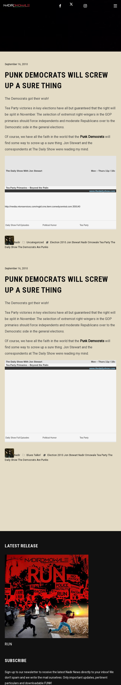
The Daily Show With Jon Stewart (24, 171)
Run (8, 644)
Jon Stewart (73, 242)
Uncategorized (35, 242)
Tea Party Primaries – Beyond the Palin (27, 187)
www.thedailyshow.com (102, 191)
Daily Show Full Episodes (17, 225)
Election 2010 (58, 242)
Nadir (17, 242)
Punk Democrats (92, 137)
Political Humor (50, 225)
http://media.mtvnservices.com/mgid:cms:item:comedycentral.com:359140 (42, 206)
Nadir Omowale (90, 242)
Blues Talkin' (34, 455)
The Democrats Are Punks (33, 247)
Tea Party (84, 225)
